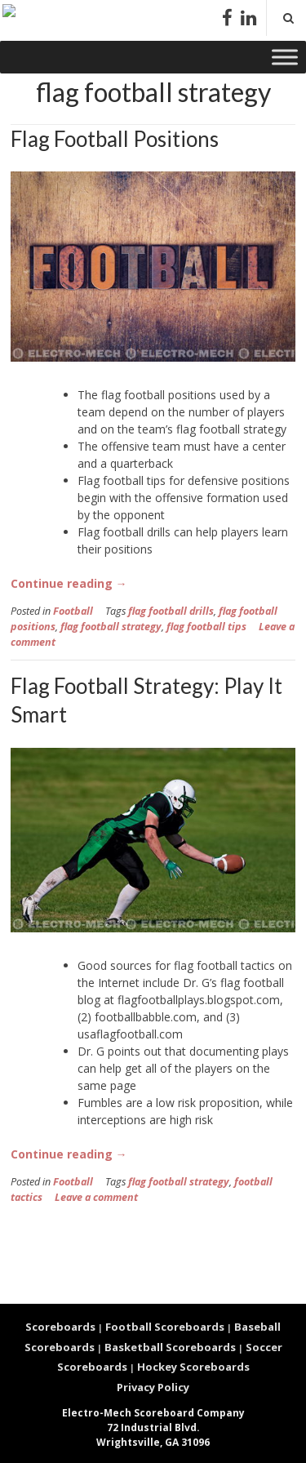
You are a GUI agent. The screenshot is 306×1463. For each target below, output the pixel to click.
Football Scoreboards (164, 1326)
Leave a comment (96, 1197)
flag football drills (171, 611)
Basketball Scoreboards (170, 1347)
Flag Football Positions (115, 139)
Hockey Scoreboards (193, 1366)
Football (73, 611)
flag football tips (206, 627)
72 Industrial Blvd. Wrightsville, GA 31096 (153, 1427)
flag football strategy (111, 627)
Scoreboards (60, 1326)
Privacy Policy (153, 1387)
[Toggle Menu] (285, 56)
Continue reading (69, 583)
